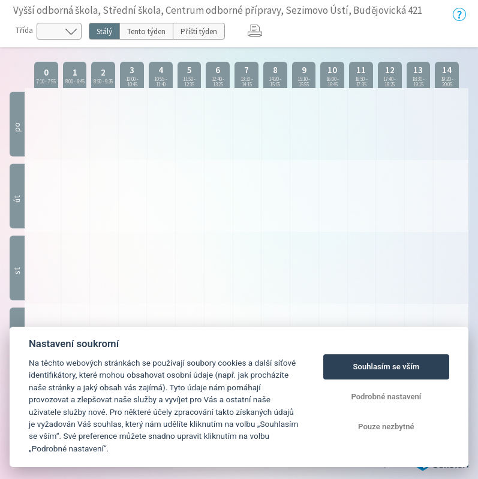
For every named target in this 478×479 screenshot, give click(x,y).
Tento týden (146, 31)
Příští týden (199, 31)
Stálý (104, 31)
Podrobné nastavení (386, 396)
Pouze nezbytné (386, 426)
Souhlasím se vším (386, 366)
